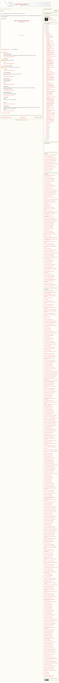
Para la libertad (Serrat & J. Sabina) (50, 445)
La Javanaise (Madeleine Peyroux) (49, 412)
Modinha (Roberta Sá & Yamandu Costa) (50, 516)
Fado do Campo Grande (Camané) (49, 383)
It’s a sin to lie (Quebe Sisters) (49, 319)
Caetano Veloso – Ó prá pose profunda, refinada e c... (50, 103)
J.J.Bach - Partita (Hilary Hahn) (49, 156)
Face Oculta (48, 69)
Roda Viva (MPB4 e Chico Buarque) (50, 533)
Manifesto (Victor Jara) (48, 524)
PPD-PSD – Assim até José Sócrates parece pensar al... (50, 119)
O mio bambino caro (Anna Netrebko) (50, 614)
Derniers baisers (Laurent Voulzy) (49, 621)
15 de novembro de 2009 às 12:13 (9, 90)
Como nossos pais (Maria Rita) (49, 225)
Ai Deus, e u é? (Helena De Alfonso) (50, 389)
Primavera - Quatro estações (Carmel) (50, 356)
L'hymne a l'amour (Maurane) (49, 575)
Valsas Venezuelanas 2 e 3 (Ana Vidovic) (50, 507)
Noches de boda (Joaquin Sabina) (49, 610)
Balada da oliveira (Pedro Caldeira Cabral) (51, 422)
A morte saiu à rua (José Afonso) (49, 228)
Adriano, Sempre (47, 673)
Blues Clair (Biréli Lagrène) (48, 607)
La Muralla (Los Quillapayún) (49, 604)
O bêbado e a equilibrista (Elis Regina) (50, 665)
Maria (4, 58)
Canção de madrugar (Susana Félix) (50, 526)
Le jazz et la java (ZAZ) (48, 328)
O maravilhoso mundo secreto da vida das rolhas (50, 60)
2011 (46, 30)
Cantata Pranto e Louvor (49, 109)
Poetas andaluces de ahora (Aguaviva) (50, 467)
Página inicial (22, 117)
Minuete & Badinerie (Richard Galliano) (50, 194)
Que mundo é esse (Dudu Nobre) (49, 353)
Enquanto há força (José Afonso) (49, 243)
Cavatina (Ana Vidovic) (48, 248)
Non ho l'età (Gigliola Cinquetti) (49, 631)
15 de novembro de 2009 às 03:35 (9, 63)
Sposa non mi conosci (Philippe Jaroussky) (51, 391)
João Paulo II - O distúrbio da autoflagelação (50, 50)
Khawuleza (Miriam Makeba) (49, 503)
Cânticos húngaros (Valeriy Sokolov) (50, 175)
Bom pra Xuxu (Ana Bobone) (49, 165)
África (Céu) (46, 448)
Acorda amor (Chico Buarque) (49, 251)
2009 (46, 32)
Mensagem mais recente (6, 117)
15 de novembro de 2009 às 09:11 (9, 70)
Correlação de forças (49, 122)
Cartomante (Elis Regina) (48, 608)
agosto (47, 128)
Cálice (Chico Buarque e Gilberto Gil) (50, 218)
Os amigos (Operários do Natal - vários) (50, 649)
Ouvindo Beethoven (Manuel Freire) (50, 654)
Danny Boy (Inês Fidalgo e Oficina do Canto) (51, 237)
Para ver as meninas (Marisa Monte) (50, 469)
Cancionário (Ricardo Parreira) (49, 406)
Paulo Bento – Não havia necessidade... (49, 105)
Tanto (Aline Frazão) (47, 182)
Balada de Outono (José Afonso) (49, 541)
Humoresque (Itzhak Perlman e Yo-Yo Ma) (50, 601)
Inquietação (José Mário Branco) (49, 586)
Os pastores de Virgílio (49, 37)
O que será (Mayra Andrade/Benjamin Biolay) (51, 212)
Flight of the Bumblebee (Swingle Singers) (50, 268)
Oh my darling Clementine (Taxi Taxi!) (50, 486)
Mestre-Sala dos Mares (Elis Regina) (50, 579)
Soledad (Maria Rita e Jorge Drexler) (50, 457)
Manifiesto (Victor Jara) (48, 258)
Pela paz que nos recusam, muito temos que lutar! (50, 85)
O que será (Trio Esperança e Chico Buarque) (51, 473)
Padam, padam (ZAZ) (48, 329)
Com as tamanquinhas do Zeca (49, 676)
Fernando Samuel (6, 65)
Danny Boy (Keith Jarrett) (48, 480)
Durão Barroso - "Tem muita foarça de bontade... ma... (50, 79)
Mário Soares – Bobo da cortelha (50, 56)
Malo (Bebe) (46, 299)
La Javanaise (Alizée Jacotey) (49, 413)
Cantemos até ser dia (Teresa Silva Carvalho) (51, 567)
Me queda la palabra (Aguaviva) (49, 466)
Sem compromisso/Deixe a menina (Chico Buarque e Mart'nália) (50, 292)
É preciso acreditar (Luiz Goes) (49, 265)
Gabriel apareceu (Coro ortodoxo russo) (50, 435)
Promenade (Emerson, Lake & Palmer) (50, 368)
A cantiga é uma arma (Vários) (49, 611)
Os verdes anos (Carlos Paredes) (49, 222)
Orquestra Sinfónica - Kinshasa (49, 554)
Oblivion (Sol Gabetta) (48, 273)
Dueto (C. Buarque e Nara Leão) (49, 570)
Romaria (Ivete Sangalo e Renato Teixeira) (51, 425)
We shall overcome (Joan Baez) (49, 470)
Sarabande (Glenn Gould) (48, 557)
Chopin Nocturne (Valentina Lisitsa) (50, 232)
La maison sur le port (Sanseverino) (50, 483)
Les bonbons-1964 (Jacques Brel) (49, 564)
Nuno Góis (5, 78)
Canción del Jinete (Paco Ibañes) (49, 587)
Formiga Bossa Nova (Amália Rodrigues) (50, 160)
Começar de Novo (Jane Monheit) (49, 629)
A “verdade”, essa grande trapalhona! (49, 43)
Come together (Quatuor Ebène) (49, 207)
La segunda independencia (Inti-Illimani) (50, 309)
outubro (47, 126)
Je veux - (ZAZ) (47, 318)
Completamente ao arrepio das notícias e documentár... (50, 99)
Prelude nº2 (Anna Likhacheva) (49, 514)
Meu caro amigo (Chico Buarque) (49, 667)
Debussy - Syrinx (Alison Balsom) (49, 377)
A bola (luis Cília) (47, 229)
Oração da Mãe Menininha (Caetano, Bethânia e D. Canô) (50, 600)
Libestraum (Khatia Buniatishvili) (49, 255)
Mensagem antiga (38, 117)
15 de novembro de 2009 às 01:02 (9, 56)
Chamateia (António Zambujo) (49, 334)
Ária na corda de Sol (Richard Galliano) (50, 192)
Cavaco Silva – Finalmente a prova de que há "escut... (50, 52)
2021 (46, 25)
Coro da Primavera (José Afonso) (49, 331)
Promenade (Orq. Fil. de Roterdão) (49, 367)
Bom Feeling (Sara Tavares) (48, 632)
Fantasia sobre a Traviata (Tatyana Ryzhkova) (51, 199)
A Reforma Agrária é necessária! (50, 113)
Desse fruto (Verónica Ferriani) (49, 520)
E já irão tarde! (48, 88)
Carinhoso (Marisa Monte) (48, 635)
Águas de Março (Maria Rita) (49, 226)
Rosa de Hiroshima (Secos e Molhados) (50, 166)
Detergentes (48, 38)
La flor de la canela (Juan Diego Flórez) (50, 279)
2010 (46, 31)
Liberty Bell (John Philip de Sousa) (49, 593)
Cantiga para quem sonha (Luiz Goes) (50, 264)
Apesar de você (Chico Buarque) (49, 432)
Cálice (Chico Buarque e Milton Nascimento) (51, 219)
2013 (46, 27)
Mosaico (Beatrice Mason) (48, 523)
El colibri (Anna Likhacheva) (48, 513)
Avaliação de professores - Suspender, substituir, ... (50, 63)
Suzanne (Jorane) (47, 270)
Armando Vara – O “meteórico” (50, 112)
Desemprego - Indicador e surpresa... (50, 65)
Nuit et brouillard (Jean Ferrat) (49, 300)
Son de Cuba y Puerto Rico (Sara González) (51, 332)
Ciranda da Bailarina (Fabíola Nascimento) (51, 538)
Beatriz (47, 81)
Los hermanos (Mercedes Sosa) (49, 426)
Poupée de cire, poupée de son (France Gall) (51, 620)
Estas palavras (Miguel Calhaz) (49, 400)
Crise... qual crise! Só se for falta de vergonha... (50, 97)
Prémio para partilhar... (49, 71)
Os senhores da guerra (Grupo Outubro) (50, 440)
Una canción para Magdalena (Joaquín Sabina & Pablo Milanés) (50, 498)
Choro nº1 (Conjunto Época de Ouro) (50, 178)
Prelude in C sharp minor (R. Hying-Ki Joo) (51, 530)
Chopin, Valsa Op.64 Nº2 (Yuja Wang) (50, 423)
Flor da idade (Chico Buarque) (49, 436)
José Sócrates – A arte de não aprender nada (50, 111)
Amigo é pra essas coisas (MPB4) (49, 275)
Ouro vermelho (48, 82)
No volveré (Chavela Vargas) (49, 278)
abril (47, 133)
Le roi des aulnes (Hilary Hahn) (49, 491)
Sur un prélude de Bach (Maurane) (49, 657)
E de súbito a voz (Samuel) (48, 169)
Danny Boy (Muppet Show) (48, 482)
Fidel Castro (48, 123)
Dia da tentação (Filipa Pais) (49, 409)
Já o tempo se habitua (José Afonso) (50, 360)
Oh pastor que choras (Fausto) (49, 472)
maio (47, 132)
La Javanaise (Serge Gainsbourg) (49, 410)
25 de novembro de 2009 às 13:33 (9, 110)
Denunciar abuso (48, 13)
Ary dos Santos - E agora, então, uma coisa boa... (50, 54)
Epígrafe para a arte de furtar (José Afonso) (51, 325)
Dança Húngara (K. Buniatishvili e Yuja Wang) (51, 257)
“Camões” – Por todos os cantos (50, 72)
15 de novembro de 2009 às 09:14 (9, 76)
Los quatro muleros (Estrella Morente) (50, 342)
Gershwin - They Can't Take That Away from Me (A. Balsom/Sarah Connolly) (51, 381)
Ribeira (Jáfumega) (47, 205)
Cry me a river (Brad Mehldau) (49, 304)
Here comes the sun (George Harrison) (50, 623)
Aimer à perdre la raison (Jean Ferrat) (50, 501)
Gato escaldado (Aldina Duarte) (49, 384)
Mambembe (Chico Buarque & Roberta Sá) (51, 529)
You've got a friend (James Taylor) (49, 647)
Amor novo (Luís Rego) (48, 370)
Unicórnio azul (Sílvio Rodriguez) (49, 544)
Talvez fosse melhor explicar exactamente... (50, 74)
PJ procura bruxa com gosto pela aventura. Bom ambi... (50, 92)
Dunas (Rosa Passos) (48, 655)
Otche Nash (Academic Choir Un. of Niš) (50, 510)
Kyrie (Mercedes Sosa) (48, 316)
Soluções (47, 124)
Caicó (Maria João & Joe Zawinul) (49, 463)
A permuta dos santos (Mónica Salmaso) (50, 361)
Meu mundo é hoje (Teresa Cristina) (50, 294)
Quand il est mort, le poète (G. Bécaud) (50, 578)
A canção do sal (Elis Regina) (49, 453)
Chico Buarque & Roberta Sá (50, 100)
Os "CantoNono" (47, 672)
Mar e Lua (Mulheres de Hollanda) (49, 490)
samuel (4, 97)
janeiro (47, 137)
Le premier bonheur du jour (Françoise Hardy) (51, 163)
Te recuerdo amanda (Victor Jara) (49, 668)
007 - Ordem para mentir (49, 83)
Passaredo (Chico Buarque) (48, 395)
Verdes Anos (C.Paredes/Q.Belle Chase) (50, 661)
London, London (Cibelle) (48, 494)
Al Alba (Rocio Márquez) (48, 441)
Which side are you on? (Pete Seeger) (50, 545)
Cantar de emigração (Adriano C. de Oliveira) (51, 449)
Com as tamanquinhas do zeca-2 (49, 675)
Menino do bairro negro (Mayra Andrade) (50, 284)
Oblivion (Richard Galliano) (48, 267)
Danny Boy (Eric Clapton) (48, 479)
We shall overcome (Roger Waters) (49, 392)
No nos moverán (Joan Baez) (49, 283)
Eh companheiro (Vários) (48, 581)
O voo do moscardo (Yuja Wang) (49, 338)
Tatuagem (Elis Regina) (48, 345)
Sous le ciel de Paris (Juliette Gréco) (50, 313)
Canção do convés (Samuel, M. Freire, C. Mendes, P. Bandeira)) (50, 404)
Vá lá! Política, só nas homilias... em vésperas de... (50, 45)
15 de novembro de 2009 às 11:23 (9, 84)
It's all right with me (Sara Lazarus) (49, 181)
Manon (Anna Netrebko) (48, 617)
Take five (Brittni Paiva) (48, 236)
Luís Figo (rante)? (48, 58)
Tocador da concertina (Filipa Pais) (49, 179)
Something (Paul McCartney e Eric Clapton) (51, 191)
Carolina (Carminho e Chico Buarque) (50, 200)
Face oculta (47, 39)
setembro (47, 127)
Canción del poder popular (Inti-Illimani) (50, 429)
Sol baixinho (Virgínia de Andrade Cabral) (50, 322)
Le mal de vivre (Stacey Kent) (49, 261)
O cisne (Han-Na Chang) (48, 188)
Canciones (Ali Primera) (48, 664)
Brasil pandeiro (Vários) (48, 204)
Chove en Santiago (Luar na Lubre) (50, 162)
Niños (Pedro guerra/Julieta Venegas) (50, 419)
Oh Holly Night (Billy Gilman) (49, 646)
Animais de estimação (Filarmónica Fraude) (51, 371)
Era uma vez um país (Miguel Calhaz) (50, 185)
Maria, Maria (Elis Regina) (48, 504)
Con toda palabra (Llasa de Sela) (49, 517)
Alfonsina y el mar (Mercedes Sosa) (50, 416)
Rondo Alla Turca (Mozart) (48, 549)
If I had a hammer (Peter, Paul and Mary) (50, 344)
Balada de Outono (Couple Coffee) (49, 624)
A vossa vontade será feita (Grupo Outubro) (51, 658)
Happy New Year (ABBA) (48, 640)
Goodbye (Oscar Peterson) (48, 643)
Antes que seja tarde (49, 93)
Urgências (47, 70)
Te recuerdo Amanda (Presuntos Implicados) (51, 374)
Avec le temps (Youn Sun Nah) (49, 290)
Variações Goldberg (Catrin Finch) (49, 460)
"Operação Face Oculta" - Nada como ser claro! (50, 117)
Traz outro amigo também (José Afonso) (50, 596)
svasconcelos (5, 72)
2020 (46, 26)
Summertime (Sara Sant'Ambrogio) (49, 348)
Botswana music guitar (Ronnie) (49, 335)
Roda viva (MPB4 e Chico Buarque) (50, 276)
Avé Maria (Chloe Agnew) (48, 433)
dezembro (47, 33)
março (47, 134)
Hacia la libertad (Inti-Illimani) (49, 364)
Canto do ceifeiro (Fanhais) (48, 195)
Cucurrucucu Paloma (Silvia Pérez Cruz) (50, 159)
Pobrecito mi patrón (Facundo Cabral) (50, 388)
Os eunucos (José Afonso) (48, 456)
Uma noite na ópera (49, 57)
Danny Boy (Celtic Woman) (48, 476)
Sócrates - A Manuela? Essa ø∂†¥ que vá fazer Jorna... (50, 77)
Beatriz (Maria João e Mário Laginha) (50, 527)
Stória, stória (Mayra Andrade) (49, 459)
